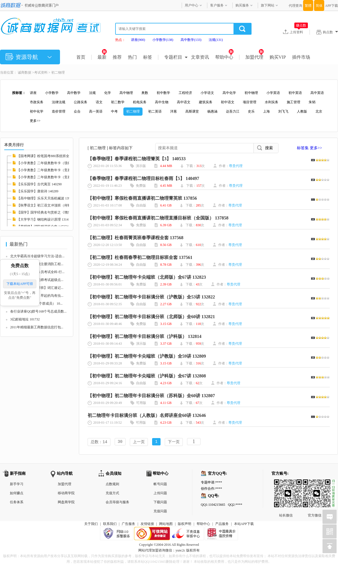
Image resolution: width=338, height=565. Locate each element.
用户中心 (191, 5)
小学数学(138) (162, 40)
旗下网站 (267, 5)
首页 (80, 57)
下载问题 (160, 503)
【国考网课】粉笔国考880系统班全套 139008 (50, 156)
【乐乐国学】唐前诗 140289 (37, 191)
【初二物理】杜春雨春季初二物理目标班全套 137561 (140, 257)
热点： (120, 40)
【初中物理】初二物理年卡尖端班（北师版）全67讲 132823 (147, 277)
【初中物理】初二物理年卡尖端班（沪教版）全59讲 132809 (147, 356)
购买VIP (278, 57)
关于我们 (91, 524)
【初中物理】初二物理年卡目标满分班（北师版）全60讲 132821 (151, 316)
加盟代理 (254, 57)
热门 (132, 57)
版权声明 (184, 524)
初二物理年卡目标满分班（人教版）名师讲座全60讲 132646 (147, 415)
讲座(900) (138, 40)
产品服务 (222, 524)
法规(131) (216, 40)
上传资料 (299, 32)
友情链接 (147, 524)
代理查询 (295, 6)
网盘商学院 (66, 503)
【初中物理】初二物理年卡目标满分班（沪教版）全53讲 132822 (151, 296)
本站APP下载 (244, 524)
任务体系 (16, 503)
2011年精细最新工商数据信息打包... (36, 327)
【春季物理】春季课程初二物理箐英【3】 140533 (137, 158)
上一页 (139, 442)
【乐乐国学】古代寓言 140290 (39, 184)
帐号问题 (160, 485)
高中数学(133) (191, 40)
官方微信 (315, 484)
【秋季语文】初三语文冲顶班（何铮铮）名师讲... (53, 205)
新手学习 (16, 485)
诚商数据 (24, 72)
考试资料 (41, 72)
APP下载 (331, 6)
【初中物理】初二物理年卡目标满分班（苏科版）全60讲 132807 (151, 395)
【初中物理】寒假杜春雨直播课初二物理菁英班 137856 (142, 198)
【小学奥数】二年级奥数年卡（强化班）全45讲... (53, 163)
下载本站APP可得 (19, 284)
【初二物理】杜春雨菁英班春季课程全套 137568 (135, 237)
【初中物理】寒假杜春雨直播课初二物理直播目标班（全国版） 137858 (158, 218)
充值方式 (112, 494)
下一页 (174, 442)
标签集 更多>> (309, 148)
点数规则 (112, 485)
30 (120, 442)
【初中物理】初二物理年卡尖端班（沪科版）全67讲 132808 (147, 375)
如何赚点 (16, 494)
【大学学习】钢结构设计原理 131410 (44, 219)
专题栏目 (173, 57)
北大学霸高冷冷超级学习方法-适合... (37, 256)
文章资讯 (200, 57)
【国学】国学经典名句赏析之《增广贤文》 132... (53, 212)
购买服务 (242, 5)
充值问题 (160, 512)
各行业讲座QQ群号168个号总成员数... (38, 311)
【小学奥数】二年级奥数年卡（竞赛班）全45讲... (53, 177)
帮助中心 (224, 57)
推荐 (117, 57)
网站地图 (166, 524)
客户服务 (217, 5)
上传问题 (160, 494)
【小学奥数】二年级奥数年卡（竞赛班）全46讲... (53, 170)
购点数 (330, 32)
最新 (102, 57)
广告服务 (128, 524)
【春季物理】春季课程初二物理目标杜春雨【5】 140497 (143, 178)
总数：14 (99, 442)
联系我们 (110, 524)
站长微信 (286, 484)
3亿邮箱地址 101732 (25, 319)
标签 (147, 57)
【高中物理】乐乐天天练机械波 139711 (46, 198)
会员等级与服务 (117, 503)
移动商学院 (66, 494)
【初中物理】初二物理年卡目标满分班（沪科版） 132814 (144, 336)
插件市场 (301, 57)
